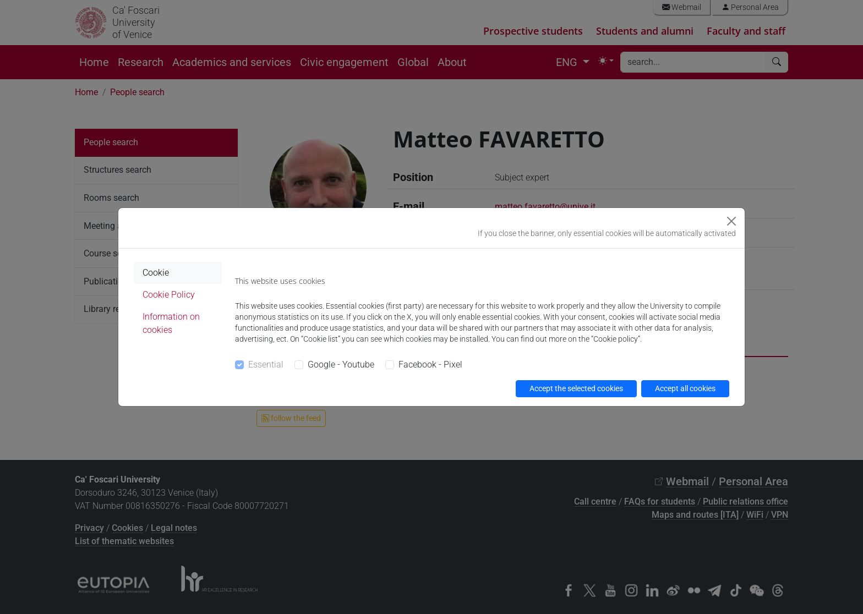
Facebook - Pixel (430, 364)
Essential (265, 364)
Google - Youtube (341, 364)
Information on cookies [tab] (171, 323)
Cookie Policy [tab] (169, 294)
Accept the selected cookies (576, 388)
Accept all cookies (685, 388)
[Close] (731, 221)
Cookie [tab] (156, 272)
